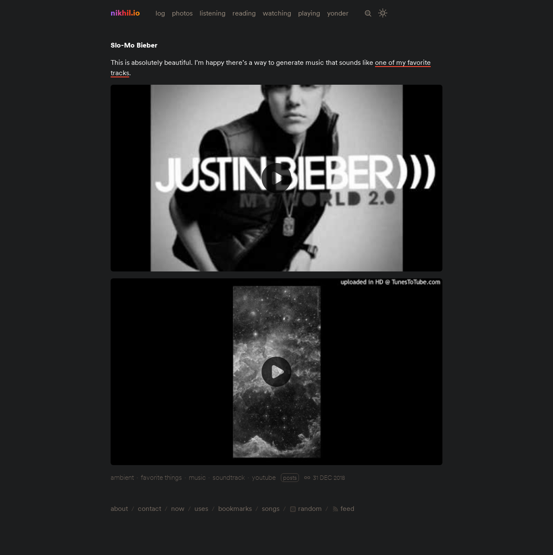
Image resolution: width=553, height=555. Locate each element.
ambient (122, 477)
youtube (264, 477)
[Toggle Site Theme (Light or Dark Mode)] (383, 13)
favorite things (161, 477)
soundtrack (229, 477)
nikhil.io (125, 13)
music (197, 477)
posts (290, 478)
